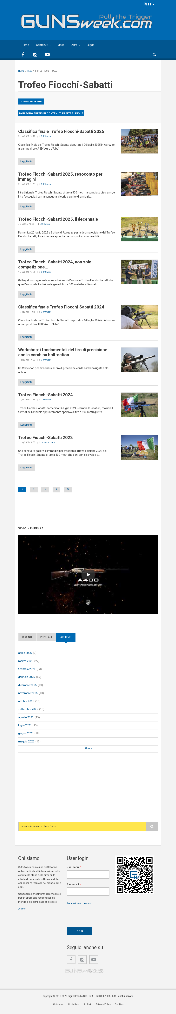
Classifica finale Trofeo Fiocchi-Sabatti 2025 (61, 131)
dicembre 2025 (27, 689)
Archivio (65, 641)
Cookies (118, 1008)
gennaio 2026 (26, 681)
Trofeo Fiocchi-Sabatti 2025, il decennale (58, 220)
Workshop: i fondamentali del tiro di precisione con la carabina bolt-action (62, 355)
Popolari (46, 641)
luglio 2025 (24, 729)
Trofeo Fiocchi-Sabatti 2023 (45, 441)
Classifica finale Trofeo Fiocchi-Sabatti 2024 (61, 309)
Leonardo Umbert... (49, 446)
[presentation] (96, 919)
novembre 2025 (28, 697)
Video (60, 44)
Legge (90, 44)
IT (149, 4)
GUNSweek (46, 136)
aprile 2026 (25, 657)
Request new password (80, 907)
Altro (74, 44)
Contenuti (42, 44)
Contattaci (74, 1008)
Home (25, 44)
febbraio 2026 (27, 673)
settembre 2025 (28, 713)
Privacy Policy (103, 1008)
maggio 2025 (26, 745)
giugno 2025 (25, 737)
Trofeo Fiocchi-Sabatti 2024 (45, 397)
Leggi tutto (28, 161)
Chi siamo (60, 1008)
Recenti (27, 641)
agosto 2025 (26, 721)
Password (74, 888)
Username (74, 871)
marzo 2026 (25, 664)
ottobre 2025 (26, 705)
